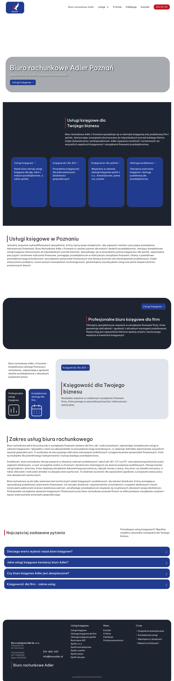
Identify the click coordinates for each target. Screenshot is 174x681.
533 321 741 (162, 7)
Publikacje (131, 7)
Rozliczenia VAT (78, 635)
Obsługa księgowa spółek (83, 632)
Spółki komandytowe (81, 642)
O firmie (117, 7)
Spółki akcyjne (78, 652)
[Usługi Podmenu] (107, 8)
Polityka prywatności (113, 635)
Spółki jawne (77, 649)
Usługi (101, 7)
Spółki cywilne (78, 645)
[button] (87, 546)
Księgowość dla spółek (105, 163)
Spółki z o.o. (76, 639)
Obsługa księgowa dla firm (84, 629)
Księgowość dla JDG (65, 163)
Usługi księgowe (23, 82)
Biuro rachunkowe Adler (81, 7)
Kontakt (145, 7)
